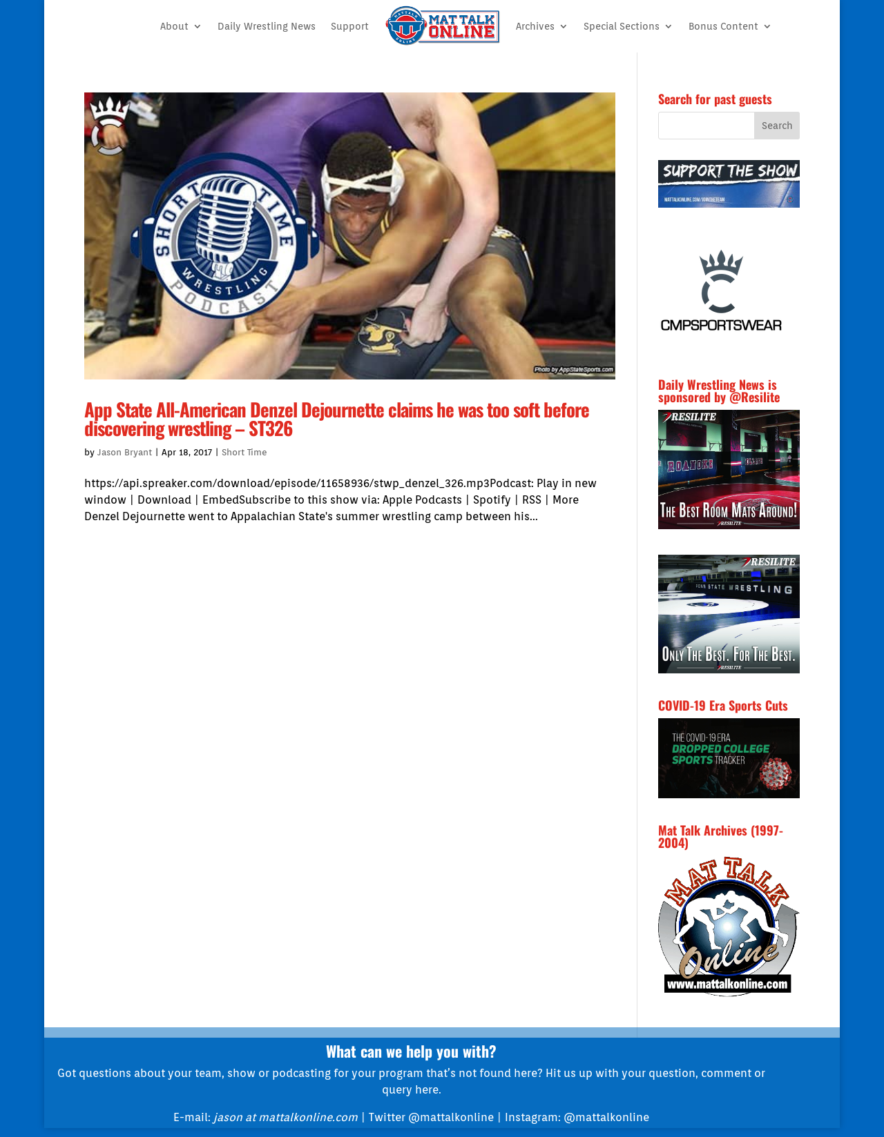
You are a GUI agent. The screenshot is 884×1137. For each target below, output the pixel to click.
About (174, 26)
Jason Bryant (124, 452)
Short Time (244, 452)
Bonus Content (723, 26)
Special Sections (622, 26)
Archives (535, 26)
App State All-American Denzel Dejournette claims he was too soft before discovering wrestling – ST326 (336, 418)
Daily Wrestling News (267, 26)
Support (350, 26)
